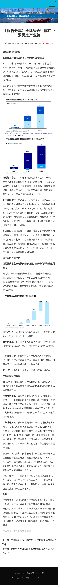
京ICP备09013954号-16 (22, 577)
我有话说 (48, 43)
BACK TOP (41, 577)
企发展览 (30, 573)
